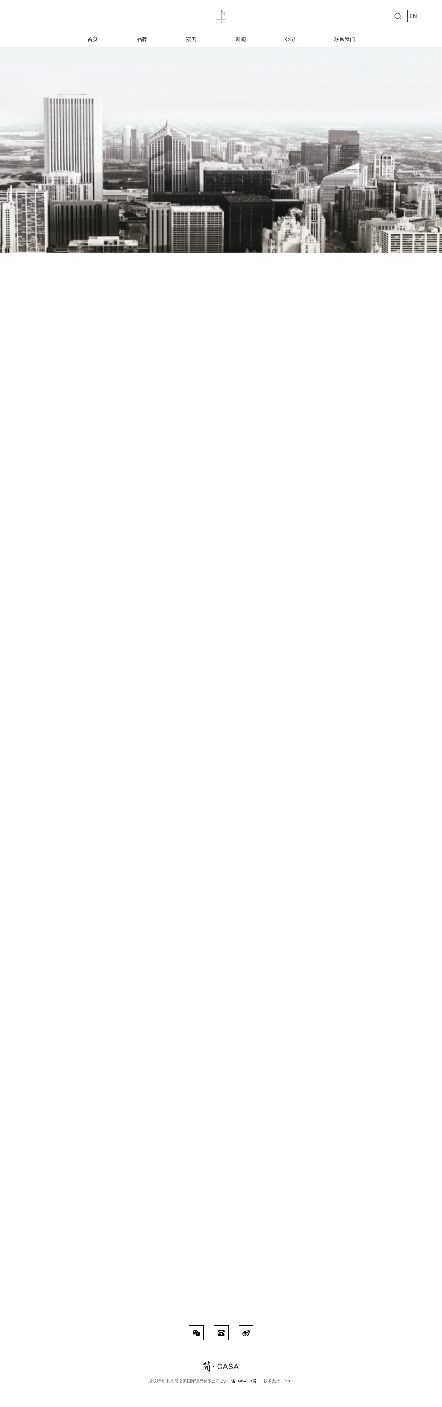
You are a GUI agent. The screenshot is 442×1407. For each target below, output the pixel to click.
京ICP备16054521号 (239, 1381)
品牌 (142, 42)
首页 (92, 42)
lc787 (289, 1381)
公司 (290, 42)
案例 (191, 42)
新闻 (241, 42)
